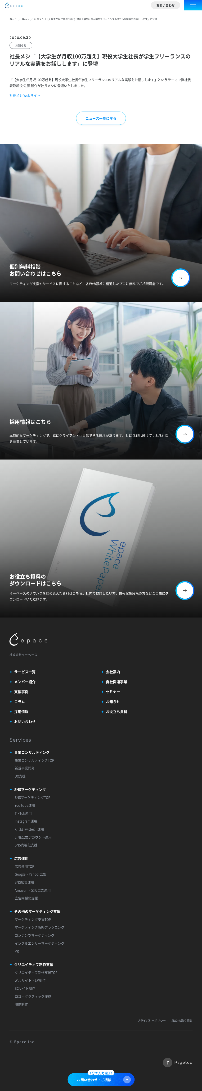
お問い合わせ (165, 5)
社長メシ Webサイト (24, 95)
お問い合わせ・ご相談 (104, 1078)
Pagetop (178, 1062)
